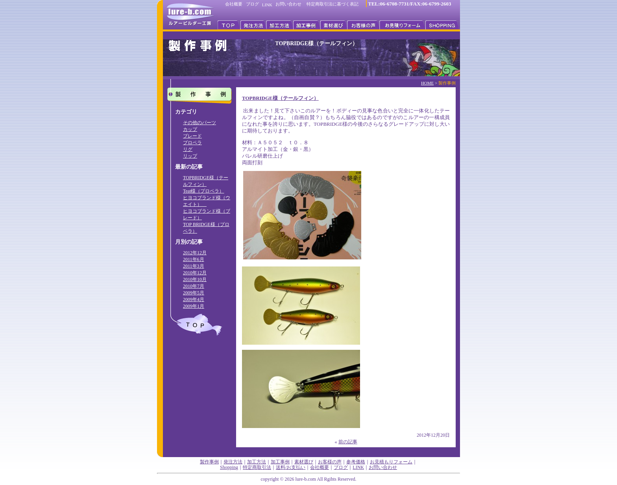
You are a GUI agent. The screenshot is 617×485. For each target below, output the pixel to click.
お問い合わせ (288, 4)
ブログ (252, 4)
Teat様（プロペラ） (203, 191)
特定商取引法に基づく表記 (332, 4)
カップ (190, 129)
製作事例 (209, 462)
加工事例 (280, 462)
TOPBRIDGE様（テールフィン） (205, 181)
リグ (187, 149)
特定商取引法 (257, 467)
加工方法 (256, 462)
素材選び (303, 462)
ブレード (192, 136)
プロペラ (192, 142)
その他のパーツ (199, 122)
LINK (267, 4)
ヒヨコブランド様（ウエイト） (206, 201)
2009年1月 (193, 306)
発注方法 (233, 462)
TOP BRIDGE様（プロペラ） (206, 228)
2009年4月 (193, 299)
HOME (427, 83)
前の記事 (347, 442)
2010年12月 (195, 273)
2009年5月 (193, 293)
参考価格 (355, 462)
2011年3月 (193, 266)
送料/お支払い (290, 467)
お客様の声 (330, 462)
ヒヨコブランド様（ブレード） (206, 214)
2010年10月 (195, 279)
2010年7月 (193, 286)
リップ (190, 156)
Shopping (229, 467)
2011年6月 (193, 259)
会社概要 (233, 4)
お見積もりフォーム (391, 462)
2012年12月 (195, 252)
